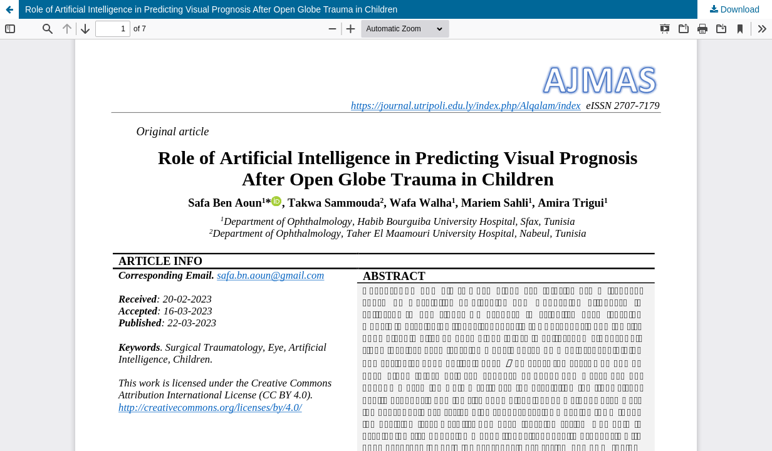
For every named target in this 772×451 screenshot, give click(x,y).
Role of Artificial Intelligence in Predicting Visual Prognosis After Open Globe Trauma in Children (211, 9)
